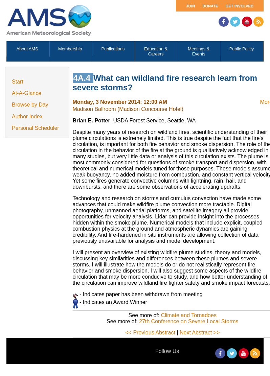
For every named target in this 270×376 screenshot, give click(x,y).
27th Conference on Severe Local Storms (189, 321)
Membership (70, 48)
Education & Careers (155, 51)
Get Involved (239, 6)
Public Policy (241, 48)
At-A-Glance (26, 93)
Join (190, 6)
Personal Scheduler (35, 128)
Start (17, 82)
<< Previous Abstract (150, 332)
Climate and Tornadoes (189, 315)
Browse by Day (30, 105)
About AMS (27, 48)
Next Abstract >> (200, 332)
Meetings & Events (198, 51)
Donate (210, 6)
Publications (113, 48)
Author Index (27, 116)
